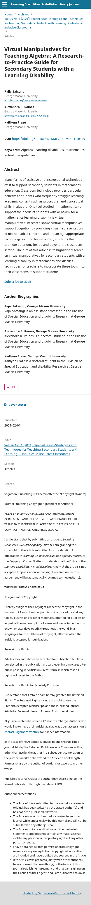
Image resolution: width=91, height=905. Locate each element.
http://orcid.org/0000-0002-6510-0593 (25, 100)
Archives (23, 14)
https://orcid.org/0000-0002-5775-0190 (26, 115)
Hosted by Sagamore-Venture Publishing (52, 893)
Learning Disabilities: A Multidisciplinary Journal (45, 4)
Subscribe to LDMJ (17, 281)
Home (8, 14)
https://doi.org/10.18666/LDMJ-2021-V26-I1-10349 (48, 139)
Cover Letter (15, 404)
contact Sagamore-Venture (22, 732)
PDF (10, 387)
